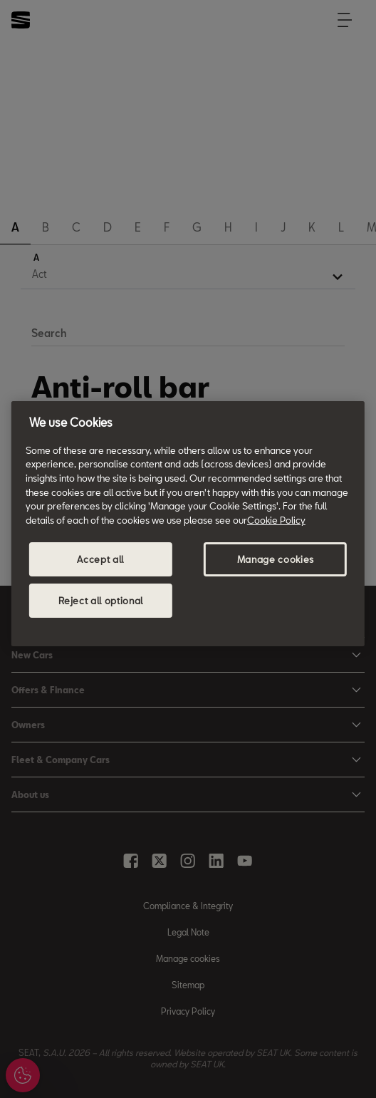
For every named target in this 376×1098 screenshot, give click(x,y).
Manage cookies (275, 559)
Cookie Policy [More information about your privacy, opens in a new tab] (276, 520)
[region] (188, 523)
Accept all (100, 559)
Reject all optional (100, 600)
